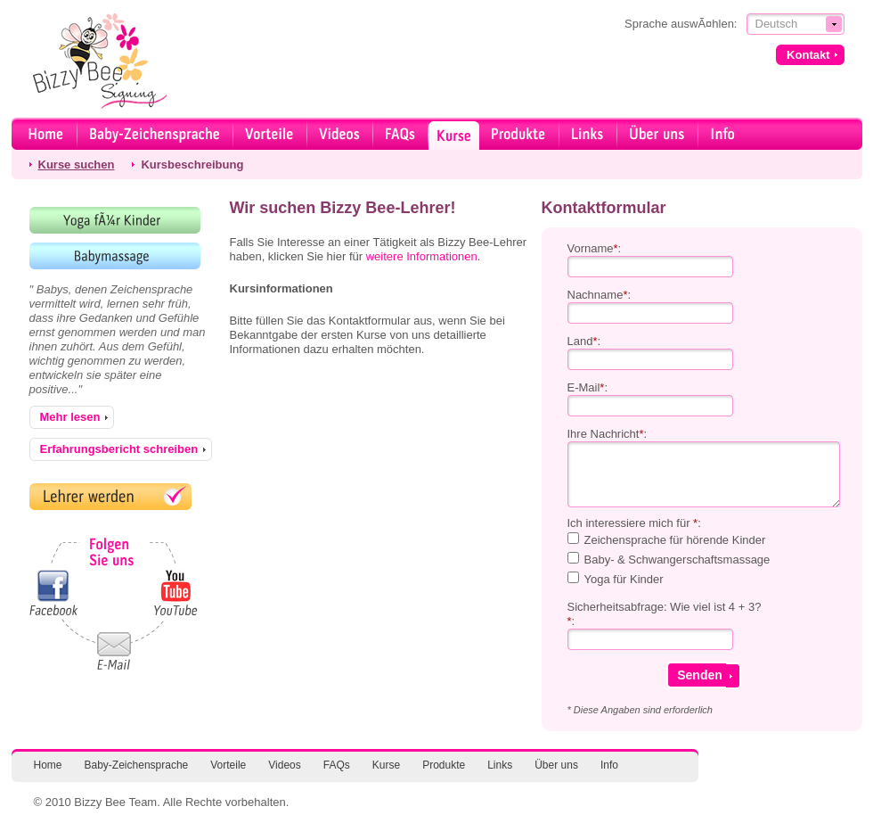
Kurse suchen (76, 164)
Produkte (443, 765)
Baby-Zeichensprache (137, 765)
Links (499, 765)
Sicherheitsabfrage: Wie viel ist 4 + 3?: (664, 614)
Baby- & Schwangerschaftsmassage (677, 559)
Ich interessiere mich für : (634, 523)
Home (48, 765)
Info (609, 765)
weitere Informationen (421, 256)
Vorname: (594, 248)
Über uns (556, 765)
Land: (584, 341)
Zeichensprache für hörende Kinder (675, 540)
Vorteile (228, 765)
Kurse (386, 765)
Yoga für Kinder (624, 579)
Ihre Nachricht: (607, 433)
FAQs (336, 765)
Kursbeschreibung (192, 164)
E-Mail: (587, 387)
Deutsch (776, 23)
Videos (284, 765)
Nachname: (599, 294)
